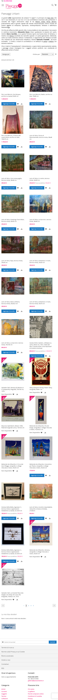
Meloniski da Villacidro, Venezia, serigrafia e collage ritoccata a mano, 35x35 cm (40, 551)
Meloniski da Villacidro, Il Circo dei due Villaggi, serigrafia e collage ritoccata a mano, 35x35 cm (12, 466)
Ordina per (36, 54)
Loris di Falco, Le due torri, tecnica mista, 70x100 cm (12, 344)
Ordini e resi (5, 660)
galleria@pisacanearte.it (36, 681)
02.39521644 (8, 1)
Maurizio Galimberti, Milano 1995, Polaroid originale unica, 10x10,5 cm (12, 427)
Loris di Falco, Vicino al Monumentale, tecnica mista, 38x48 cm (41, 137)
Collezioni (4, 698)
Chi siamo (31, 689)
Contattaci (5, 664)
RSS (2, 668)
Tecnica (3, 696)
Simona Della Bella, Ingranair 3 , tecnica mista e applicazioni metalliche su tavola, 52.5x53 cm (11, 509)
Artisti (3, 689)
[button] (18, 103)
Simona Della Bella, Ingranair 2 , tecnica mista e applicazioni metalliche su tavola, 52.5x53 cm (11, 551)
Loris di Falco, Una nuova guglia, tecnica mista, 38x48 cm (11, 179)
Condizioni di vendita (35, 696)
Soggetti (4, 694)
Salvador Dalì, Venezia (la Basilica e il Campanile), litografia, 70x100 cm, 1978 (12, 389)
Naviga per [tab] (5, 54)
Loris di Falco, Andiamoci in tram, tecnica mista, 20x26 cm (40, 261)
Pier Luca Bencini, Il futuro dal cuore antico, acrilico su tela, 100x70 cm (11, 137)
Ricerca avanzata (7, 656)
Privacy (30, 698)
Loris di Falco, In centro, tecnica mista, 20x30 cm (39, 179)
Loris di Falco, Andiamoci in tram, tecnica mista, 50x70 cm (40, 302)
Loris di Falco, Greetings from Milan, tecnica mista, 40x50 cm (12, 220)
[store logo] (13, 6)
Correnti (4, 691)
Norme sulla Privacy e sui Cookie (13, 652)
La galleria (31, 691)
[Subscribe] (53, 642)
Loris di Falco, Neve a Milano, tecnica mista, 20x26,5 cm (10, 302)
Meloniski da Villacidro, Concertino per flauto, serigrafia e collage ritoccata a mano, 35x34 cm (41, 466)
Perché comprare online (36, 694)
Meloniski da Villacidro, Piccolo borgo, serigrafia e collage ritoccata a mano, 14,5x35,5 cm (41, 427)
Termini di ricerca (7, 648)
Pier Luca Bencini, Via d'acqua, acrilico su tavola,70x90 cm (11, 95)
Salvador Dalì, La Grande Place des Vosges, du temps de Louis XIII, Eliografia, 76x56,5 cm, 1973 (12, 594)
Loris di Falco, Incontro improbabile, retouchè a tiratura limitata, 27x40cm (41, 509)
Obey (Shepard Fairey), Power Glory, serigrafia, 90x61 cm (41, 388)
